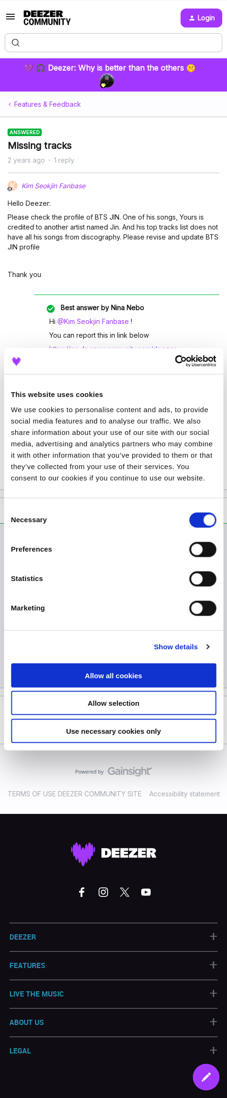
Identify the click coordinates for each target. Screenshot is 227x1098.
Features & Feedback (47, 104)
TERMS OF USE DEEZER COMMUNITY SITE (75, 794)
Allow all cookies (113, 675)
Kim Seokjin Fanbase (53, 186)
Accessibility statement (184, 794)
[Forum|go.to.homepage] (47, 18)
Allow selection (113, 703)
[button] (10, 20)
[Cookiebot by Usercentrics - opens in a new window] (174, 361)
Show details (176, 647)
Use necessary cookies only (113, 731)
